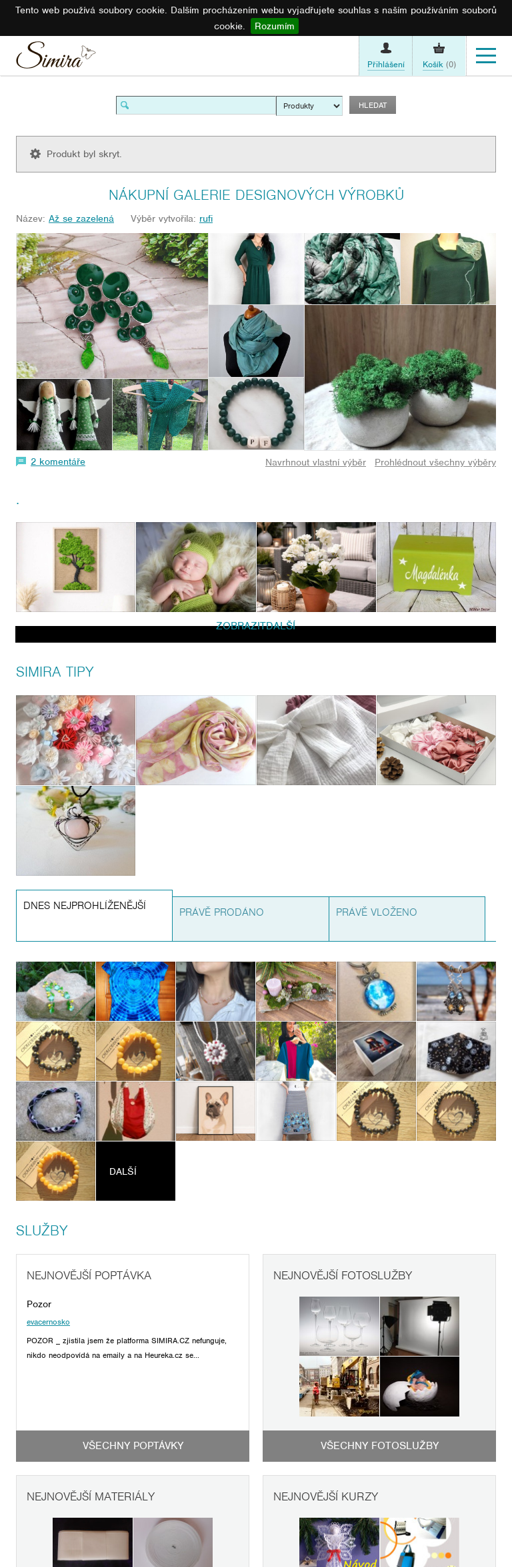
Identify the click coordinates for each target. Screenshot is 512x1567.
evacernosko (48, 1322)
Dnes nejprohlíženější (84, 905)
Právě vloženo (376, 912)
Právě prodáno (221, 912)
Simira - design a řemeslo (56, 58)
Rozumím (275, 26)
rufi (206, 218)
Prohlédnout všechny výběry (435, 462)
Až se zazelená (81, 218)
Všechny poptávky (133, 1445)
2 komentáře (58, 462)
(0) (439, 65)
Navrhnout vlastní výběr (315, 462)
